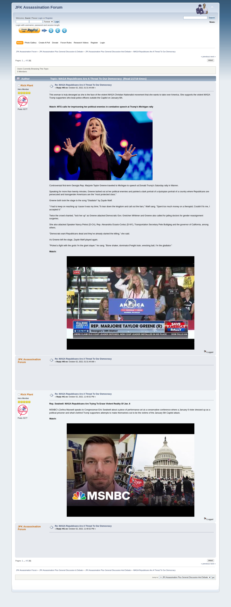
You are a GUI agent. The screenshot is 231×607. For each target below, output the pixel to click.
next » (213, 57)
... (25, 60)
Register (48, 18)
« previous (205, 57)
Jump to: (155, 587)
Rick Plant (27, 85)
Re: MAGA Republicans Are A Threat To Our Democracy (83, 85)
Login (40, 18)
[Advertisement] (130, 382)
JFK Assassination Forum (38, 7)
